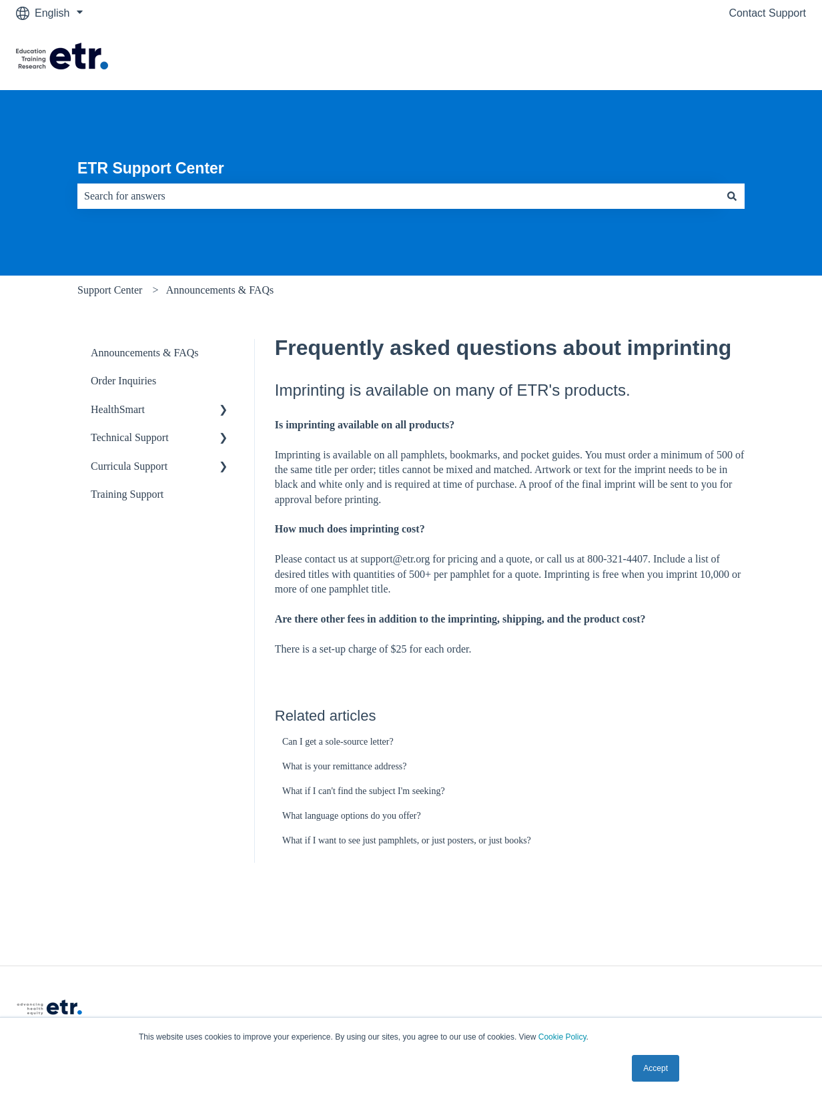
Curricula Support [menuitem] (129, 466)
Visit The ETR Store (746, 57)
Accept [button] (655, 1068)
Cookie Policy (562, 1037)
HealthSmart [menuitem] (118, 409)
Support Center (109, 290)
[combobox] (398, 196)
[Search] (732, 196)
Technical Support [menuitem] (130, 437)
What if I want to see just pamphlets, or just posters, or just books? (406, 840)
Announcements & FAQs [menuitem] (144, 352)
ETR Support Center (150, 168)
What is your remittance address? (344, 766)
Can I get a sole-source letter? (338, 742)
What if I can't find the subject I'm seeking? (363, 791)
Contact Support (767, 13)
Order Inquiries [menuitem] (123, 380)
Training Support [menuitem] (127, 494)
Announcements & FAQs (220, 290)
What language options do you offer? (351, 816)
